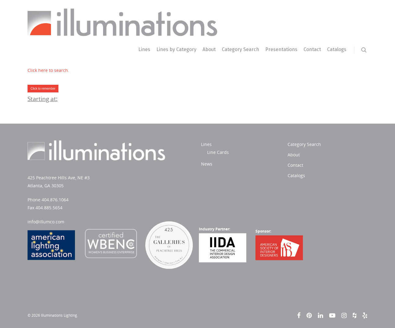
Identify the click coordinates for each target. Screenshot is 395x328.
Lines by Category (176, 49)
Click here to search (48, 70)
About (209, 49)
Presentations (281, 49)
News (149, 164)
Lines (144, 49)
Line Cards (160, 152)
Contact (312, 49)
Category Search (240, 49)
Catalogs (336, 49)
